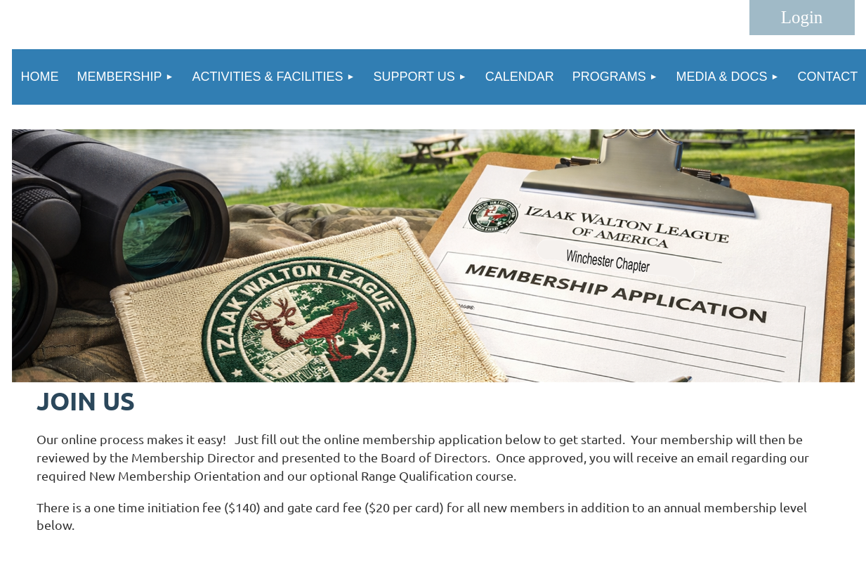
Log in (802, 17)
